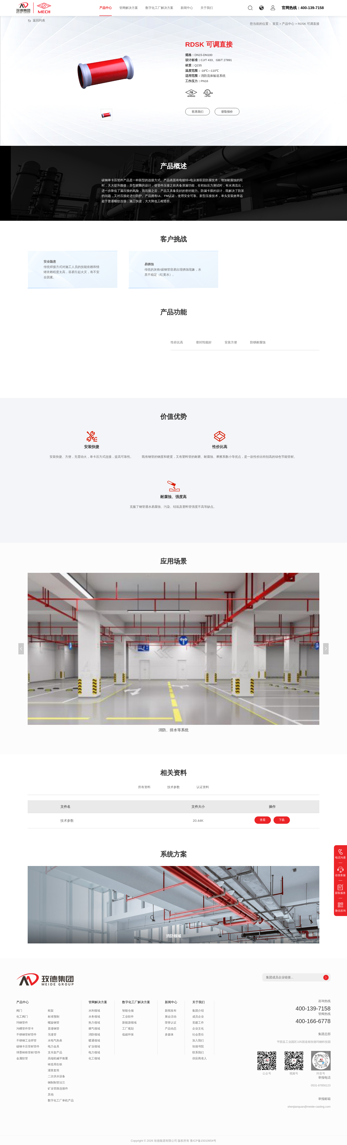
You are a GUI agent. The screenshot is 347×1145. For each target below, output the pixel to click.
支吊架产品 (55, 1051)
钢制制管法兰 (56, 1081)
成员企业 (198, 1016)
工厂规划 (128, 1028)
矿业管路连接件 (58, 1087)
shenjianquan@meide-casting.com (308, 1106)
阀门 (19, 1010)
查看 (259, 820)
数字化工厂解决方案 (159, 8)
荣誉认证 (170, 1022)
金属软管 (22, 1057)
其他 (51, 1093)
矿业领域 (94, 1045)
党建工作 (198, 1022)
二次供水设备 (56, 1075)
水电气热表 (55, 1039)
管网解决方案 (128, 8)
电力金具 (53, 1045)
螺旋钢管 (53, 1022)
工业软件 (128, 1016)
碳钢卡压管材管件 (27, 1045)
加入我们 (198, 1039)
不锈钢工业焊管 (26, 1039)
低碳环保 (128, 1033)
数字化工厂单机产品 (61, 1099)
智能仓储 (128, 1010)
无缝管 (52, 1033)
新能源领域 (129, 1022)
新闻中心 (187, 8)
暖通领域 (94, 1039)
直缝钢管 (53, 1028)
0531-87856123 (321, 1084)
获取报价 (234, 111)
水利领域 (94, 1010)
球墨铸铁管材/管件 (28, 1051)
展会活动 (170, 1016)
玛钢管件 (22, 1022)
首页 (275, 23)
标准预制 (53, 1016)
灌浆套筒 (53, 1069)
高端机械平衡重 (58, 1057)
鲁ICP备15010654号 (203, 1139)
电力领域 (94, 1051)
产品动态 (170, 1028)
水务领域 (94, 1016)
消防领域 (94, 1033)
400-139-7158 (313, 1008)
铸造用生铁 (55, 1063)
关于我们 (206, 8)
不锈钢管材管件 (26, 1033)
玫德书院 (198, 1045)
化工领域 (94, 1057)
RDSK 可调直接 (308, 23)
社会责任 (198, 1033)
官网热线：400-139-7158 (303, 8)
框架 (51, 1010)
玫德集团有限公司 (165, 1139)
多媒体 (169, 1033)
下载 (285, 820)
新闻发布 (170, 1010)
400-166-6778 (313, 1020)
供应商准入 (199, 1057)
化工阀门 (22, 1016)
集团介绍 (198, 1010)
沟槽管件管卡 (25, 1028)
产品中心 (105, 8)
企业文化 (198, 1028)
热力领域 (94, 1022)
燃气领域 (94, 1028)
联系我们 (199, 111)
